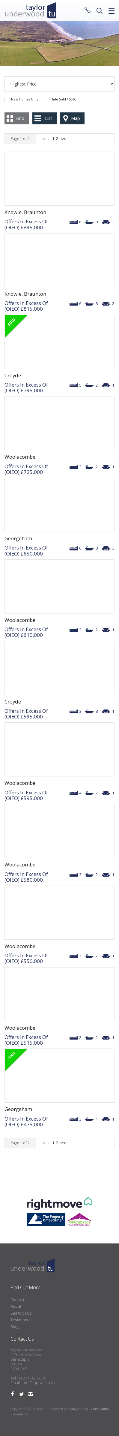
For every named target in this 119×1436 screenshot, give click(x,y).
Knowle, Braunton (25, 212)
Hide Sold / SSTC (63, 99)
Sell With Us (21, 1313)
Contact (17, 1299)
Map (75, 118)
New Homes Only (24, 99)
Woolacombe (19, 456)
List (48, 118)
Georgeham (18, 538)
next (63, 138)
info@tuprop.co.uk (38, 1382)
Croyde (12, 375)
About (15, 1306)
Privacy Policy (77, 1408)
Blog (14, 1326)
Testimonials (22, 1319)
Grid (20, 118)
